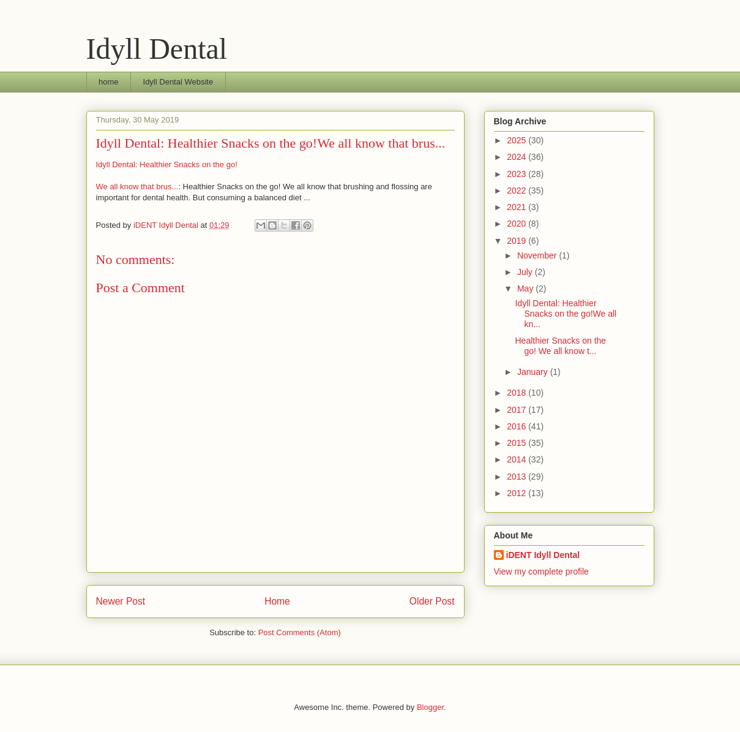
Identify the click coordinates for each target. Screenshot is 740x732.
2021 (517, 207)
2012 (517, 493)
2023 (517, 174)
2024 (517, 157)
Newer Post (121, 601)
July (526, 272)
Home (277, 601)
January (533, 372)
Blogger (430, 707)
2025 (517, 140)
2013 (517, 476)
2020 (517, 223)
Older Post (432, 601)
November (538, 255)
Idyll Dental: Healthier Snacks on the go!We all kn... (565, 313)
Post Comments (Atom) (299, 632)
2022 (517, 190)
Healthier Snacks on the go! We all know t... (560, 346)
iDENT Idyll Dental (543, 555)
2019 (517, 241)
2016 (517, 426)
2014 (517, 459)
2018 (517, 393)
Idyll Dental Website (178, 81)
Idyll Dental (157, 48)
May (526, 288)
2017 (517, 410)
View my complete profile (541, 571)
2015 (517, 443)
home (109, 81)
